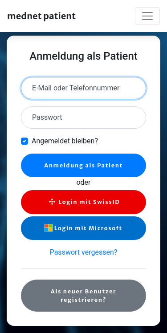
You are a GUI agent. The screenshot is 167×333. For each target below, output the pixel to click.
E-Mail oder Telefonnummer (75, 88)
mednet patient (41, 15)
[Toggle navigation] (147, 16)
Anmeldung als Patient (83, 165)
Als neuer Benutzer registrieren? (83, 295)
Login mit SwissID (83, 202)
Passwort (47, 117)
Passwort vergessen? (84, 252)
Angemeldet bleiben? (65, 141)
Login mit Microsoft (83, 228)
